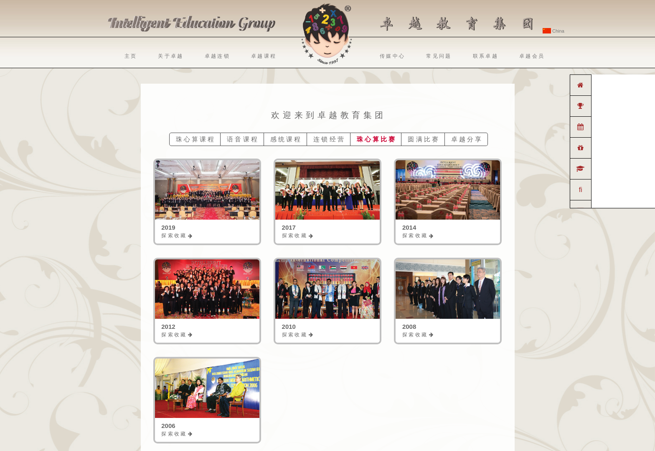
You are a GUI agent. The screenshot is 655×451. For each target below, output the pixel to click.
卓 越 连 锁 (217, 56)
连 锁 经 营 (328, 139)
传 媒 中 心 (392, 56)
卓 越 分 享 (466, 139)
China (553, 30)
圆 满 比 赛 (423, 139)
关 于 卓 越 (170, 56)
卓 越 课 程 (263, 56)
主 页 (130, 56)
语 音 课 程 (242, 139)
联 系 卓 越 (485, 56)
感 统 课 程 (285, 139)
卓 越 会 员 (531, 56)
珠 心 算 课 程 (195, 139)
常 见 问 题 (438, 56)
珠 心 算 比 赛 (376, 139)
